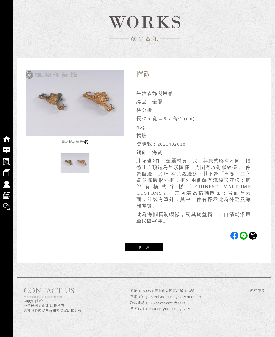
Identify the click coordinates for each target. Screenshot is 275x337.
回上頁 (144, 247)
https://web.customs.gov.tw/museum (171, 296)
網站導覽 (257, 290)
